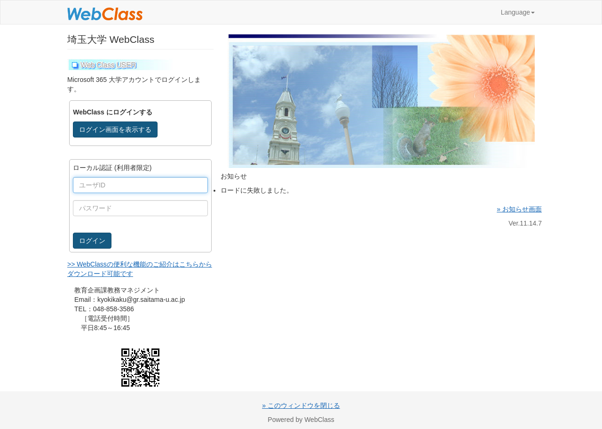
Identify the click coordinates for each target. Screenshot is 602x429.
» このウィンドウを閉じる (301, 405)
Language (518, 12)
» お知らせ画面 (519, 209)
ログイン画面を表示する (115, 129)
